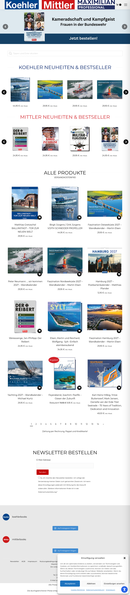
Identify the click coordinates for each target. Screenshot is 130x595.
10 (76, 424)
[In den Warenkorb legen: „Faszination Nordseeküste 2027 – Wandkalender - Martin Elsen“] (79, 274)
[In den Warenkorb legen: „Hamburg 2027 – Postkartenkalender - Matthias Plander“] (119, 274)
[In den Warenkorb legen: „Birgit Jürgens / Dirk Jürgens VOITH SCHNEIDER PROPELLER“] (79, 217)
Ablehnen (91, 583)
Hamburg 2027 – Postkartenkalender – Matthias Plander (104, 285)
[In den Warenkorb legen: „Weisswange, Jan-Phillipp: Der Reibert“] (39, 331)
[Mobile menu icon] (125, 4)
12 (87, 424)
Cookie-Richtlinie (78, 590)
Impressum (110, 590)
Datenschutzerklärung (95, 590)
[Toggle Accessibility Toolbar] (124, 589)
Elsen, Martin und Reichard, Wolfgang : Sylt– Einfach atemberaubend (65, 341)
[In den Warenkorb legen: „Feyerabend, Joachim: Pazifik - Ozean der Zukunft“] (79, 388)
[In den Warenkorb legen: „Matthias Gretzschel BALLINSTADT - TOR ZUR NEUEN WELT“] (39, 217)
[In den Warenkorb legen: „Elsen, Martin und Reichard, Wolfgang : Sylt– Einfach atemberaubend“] (79, 331)
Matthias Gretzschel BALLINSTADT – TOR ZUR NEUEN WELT (25, 228)
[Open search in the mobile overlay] (65, 53)
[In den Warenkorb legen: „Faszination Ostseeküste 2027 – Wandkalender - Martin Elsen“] (119, 217)
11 (81, 424)
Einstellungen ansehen (114, 583)
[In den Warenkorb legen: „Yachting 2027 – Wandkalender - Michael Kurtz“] (39, 388)
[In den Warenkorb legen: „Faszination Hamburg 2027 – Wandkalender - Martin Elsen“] (119, 331)
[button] (124, 558)
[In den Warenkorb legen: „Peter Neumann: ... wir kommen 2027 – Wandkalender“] (39, 274)
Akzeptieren (70, 583)
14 (98, 424)
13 (92, 424)
